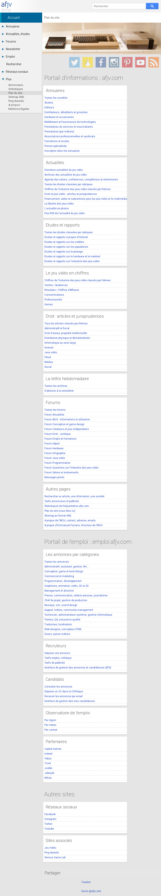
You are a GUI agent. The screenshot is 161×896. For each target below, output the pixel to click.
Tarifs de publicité (54, 662)
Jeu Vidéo (50, 847)
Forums (9, 41)
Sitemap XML (16, 96)
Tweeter (86, 882)
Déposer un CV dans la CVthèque (63, 691)
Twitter (48, 823)
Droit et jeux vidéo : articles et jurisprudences (70, 194)
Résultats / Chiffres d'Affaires (61, 290)
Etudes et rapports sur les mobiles (64, 242)
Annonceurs (15, 85)
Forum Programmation (57, 462)
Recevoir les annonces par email (63, 696)
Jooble (48, 768)
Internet (48, 347)
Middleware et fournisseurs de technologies (70, 121)
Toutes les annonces (56, 561)
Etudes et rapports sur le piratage (63, 251)
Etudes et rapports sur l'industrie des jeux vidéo (72, 261)
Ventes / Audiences (56, 285)
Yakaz (48, 758)
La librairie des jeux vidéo (59, 203)
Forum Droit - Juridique (57, 433)
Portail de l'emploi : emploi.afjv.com (88, 541)
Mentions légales (18, 108)
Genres (48, 304)
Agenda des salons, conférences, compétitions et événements (81, 179)
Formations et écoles (56, 141)
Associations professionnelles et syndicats (69, 136)
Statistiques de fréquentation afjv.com (66, 506)
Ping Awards (16, 100)
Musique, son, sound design (60, 605)
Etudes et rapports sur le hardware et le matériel (72, 256)
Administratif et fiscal (56, 328)
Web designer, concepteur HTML (63, 629)
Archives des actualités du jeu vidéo (65, 174)
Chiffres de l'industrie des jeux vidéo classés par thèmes (77, 189)
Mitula (48, 777)
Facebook (50, 814)
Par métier (50, 725)
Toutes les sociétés (56, 97)
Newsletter (11, 49)
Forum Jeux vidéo (54, 458)
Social (48, 366)
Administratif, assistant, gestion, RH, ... (67, 566)
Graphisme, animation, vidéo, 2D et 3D (66, 585)
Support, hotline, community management (68, 610)
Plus (7, 79)
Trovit (47, 763)
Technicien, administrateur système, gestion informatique (78, 614)
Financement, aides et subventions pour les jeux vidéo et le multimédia (85, 198)
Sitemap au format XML (57, 515)
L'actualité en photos (56, 208)
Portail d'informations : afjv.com (83, 77)
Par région (50, 720)
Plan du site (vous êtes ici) (59, 510)
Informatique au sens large (60, 342)
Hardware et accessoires (59, 117)
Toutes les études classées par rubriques (68, 184)
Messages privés (54, 477)
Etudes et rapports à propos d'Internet (66, 237)
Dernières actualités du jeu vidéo (63, 169)
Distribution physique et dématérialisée (67, 338)
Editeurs (49, 107)
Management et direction (59, 590)
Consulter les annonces (58, 686)
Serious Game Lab (54, 857)
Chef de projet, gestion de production (65, 600)
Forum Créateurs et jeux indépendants (66, 429)
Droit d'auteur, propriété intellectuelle (65, 333)
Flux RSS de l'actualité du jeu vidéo (64, 213)
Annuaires (10, 26)
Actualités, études (16, 34)
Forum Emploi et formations (60, 438)
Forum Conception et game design (64, 424)
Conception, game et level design (63, 571)
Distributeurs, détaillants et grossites (66, 112)
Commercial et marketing (59, 576)
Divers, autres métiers (57, 634)
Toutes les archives (55, 386)
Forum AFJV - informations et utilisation (67, 419)
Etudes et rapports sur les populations (66, 246)
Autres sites (59, 794)
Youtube (49, 828)
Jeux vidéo (50, 352)
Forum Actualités (54, 414)
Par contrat (50, 729)
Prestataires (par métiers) (59, 131)
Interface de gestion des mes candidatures (69, 701)
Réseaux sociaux (15, 71)
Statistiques (15, 89)
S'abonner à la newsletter (59, 390)
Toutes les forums (55, 409)
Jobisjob (49, 773)
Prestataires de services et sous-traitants (68, 126)
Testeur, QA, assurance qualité (62, 619)
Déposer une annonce (57, 653)
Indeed (48, 753)
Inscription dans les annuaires (62, 150)
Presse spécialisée (55, 146)
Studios (48, 102)
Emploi (8, 56)
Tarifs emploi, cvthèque (57, 657)
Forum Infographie (54, 453)
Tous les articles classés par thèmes (66, 323)
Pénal (47, 357)
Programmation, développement (63, 581)
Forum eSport (52, 443)
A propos (14, 104)
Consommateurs (54, 294)
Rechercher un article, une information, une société (74, 496)
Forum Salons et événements (61, 472)
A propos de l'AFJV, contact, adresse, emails (70, 520)
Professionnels (53, 299)
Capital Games (52, 748)
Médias (48, 362)
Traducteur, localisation (58, 624)
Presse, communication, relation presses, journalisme (76, 595)
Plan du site (15, 93)
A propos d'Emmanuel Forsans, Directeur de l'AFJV (73, 525)
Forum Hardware (54, 448)
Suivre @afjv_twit (91, 891)
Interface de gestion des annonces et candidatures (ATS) (77, 667)
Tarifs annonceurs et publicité (61, 501)
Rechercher (14, 64)
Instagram (50, 819)
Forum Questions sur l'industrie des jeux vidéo (71, 467)
